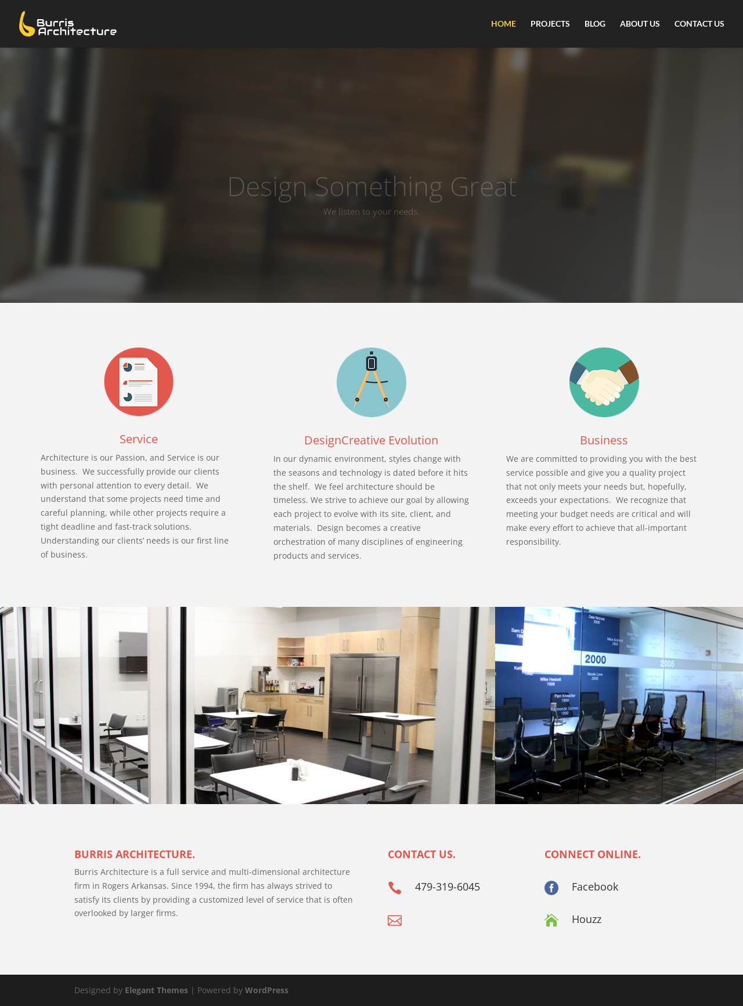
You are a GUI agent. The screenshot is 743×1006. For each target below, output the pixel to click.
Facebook (595, 886)
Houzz (586, 919)
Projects (550, 24)
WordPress (266, 990)
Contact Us (699, 24)
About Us (640, 24)
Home (503, 24)
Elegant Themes (156, 990)
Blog (595, 24)
